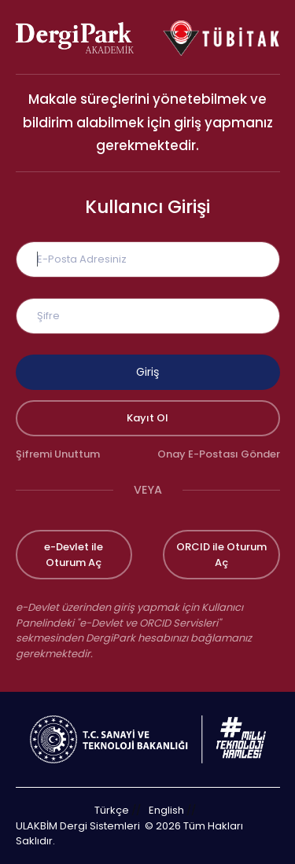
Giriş (147, 372)
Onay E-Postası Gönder (218, 454)
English (166, 810)
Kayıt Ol (147, 417)
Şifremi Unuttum (58, 454)
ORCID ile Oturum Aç (221, 554)
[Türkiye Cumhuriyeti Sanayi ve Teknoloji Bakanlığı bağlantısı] (148, 738)
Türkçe (111, 810)
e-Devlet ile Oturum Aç (73, 554)
